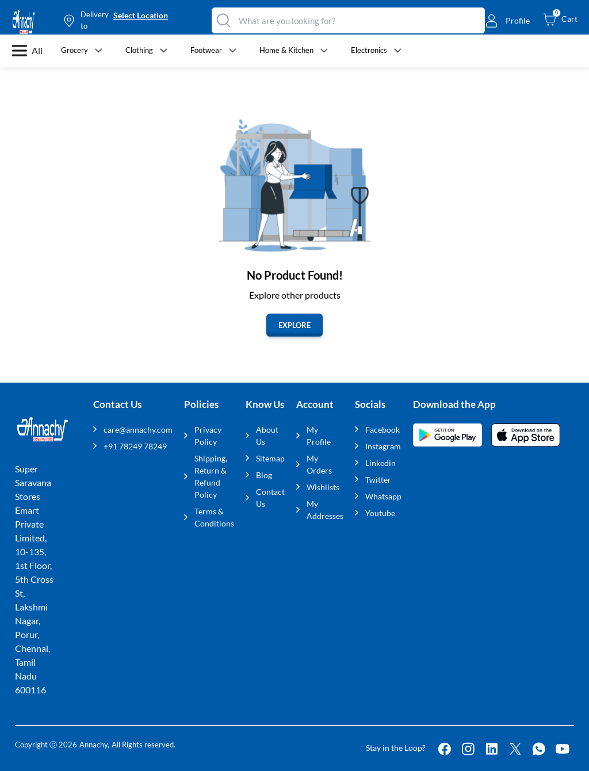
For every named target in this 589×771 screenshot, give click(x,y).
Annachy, (94, 744)
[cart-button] (560, 19)
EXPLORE (294, 325)
